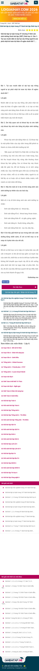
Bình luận (6, 282)
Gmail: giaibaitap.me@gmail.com (14, 668)
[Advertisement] (19, 64)
